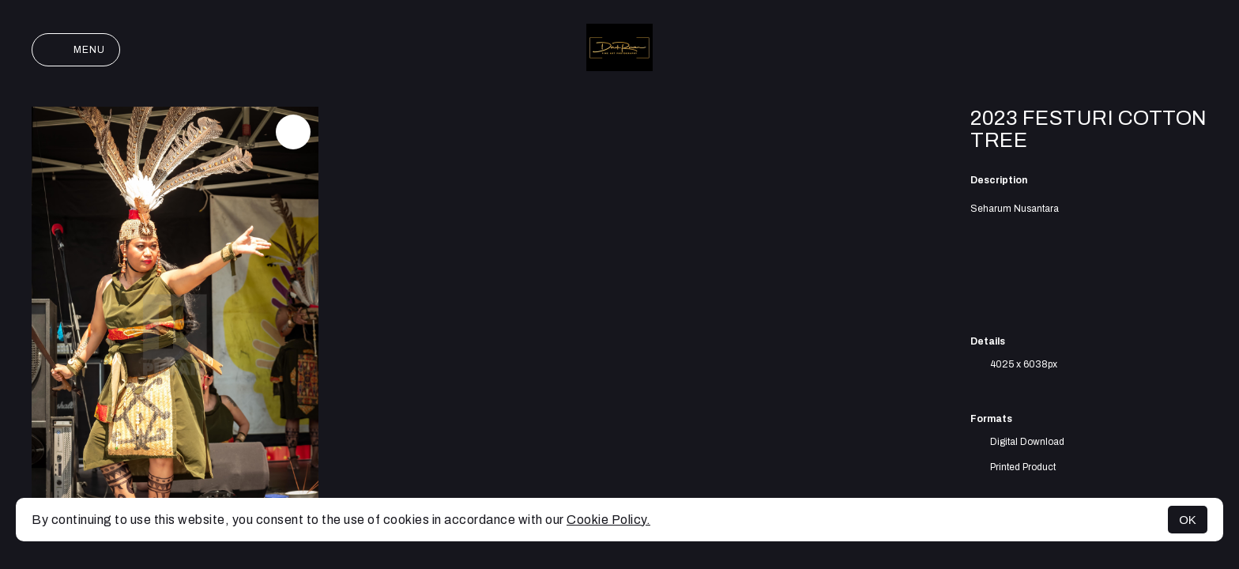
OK (1187, 519)
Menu (76, 49)
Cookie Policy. (608, 519)
